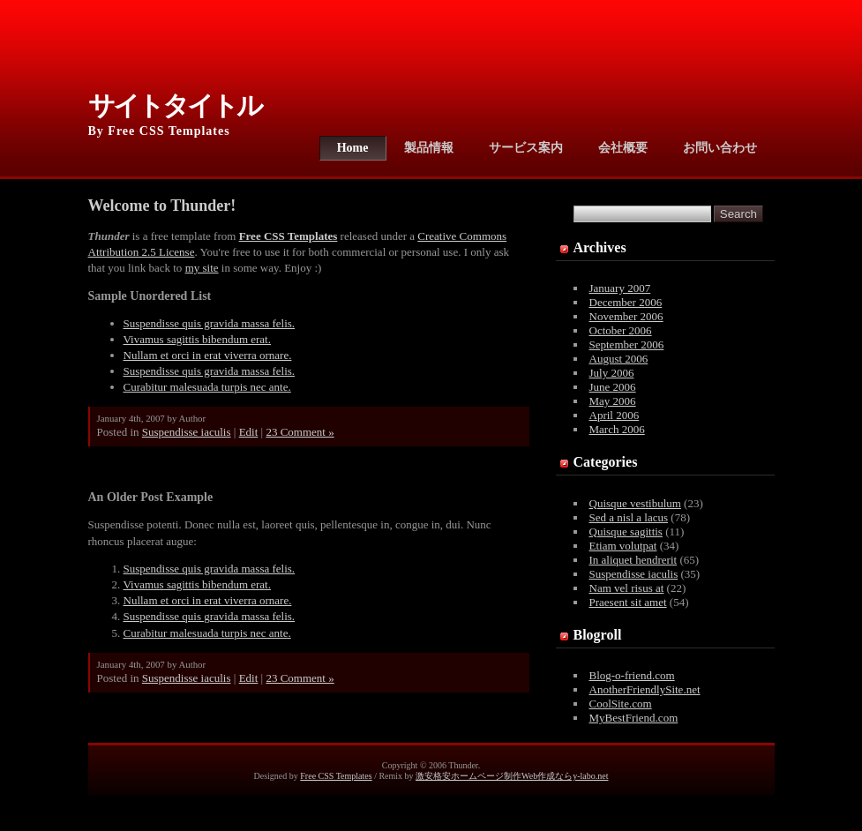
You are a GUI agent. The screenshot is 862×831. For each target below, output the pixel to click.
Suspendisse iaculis (186, 431)
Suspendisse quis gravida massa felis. (210, 323)
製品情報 (428, 147)
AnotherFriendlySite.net (645, 689)
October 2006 (620, 330)
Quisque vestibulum (635, 503)
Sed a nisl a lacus (629, 517)
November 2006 (626, 316)
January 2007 (620, 288)
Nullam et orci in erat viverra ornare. (208, 355)
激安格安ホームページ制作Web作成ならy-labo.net (512, 776)
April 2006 (614, 415)
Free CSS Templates (335, 776)
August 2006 (618, 358)
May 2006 (612, 401)
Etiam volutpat (623, 545)
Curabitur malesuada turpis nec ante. (207, 386)
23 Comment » (300, 431)
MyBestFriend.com (633, 717)
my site (202, 267)
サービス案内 (526, 147)
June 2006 (612, 386)
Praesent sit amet (628, 602)
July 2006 (611, 372)
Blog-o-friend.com (632, 675)
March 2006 (617, 429)
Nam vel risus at (626, 588)
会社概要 (623, 147)
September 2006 (626, 344)
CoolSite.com (620, 703)
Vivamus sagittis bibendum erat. (197, 339)
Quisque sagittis (626, 531)
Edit (249, 431)
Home (353, 147)
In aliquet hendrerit (633, 559)
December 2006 (626, 302)
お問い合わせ (720, 147)
